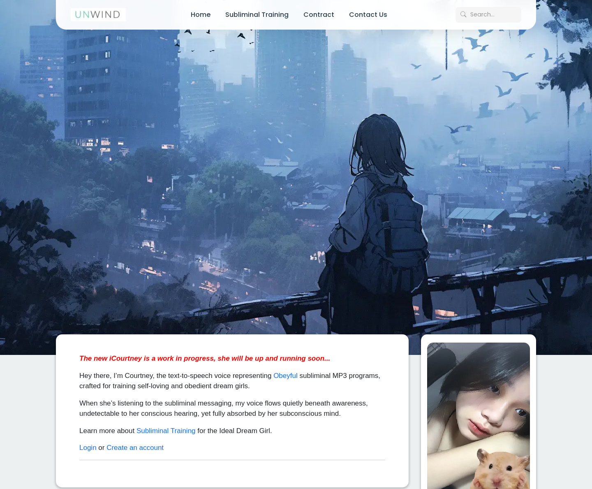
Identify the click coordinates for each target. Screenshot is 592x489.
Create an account (135, 442)
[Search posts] (488, 15)
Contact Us (368, 14)
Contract (318, 14)
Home (200, 14)
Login (88, 442)
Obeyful (285, 369)
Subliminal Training (257, 14)
